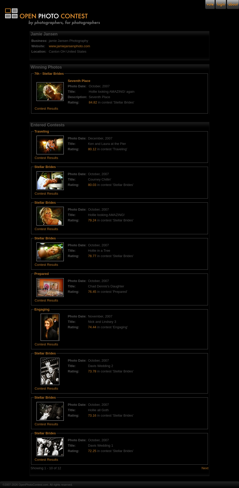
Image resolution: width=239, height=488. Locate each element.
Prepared (41, 274)
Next (204, 468)
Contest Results (46, 108)
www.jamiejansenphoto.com (69, 46)
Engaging (42, 309)
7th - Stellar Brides (49, 74)
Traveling (41, 131)
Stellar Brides (45, 167)
